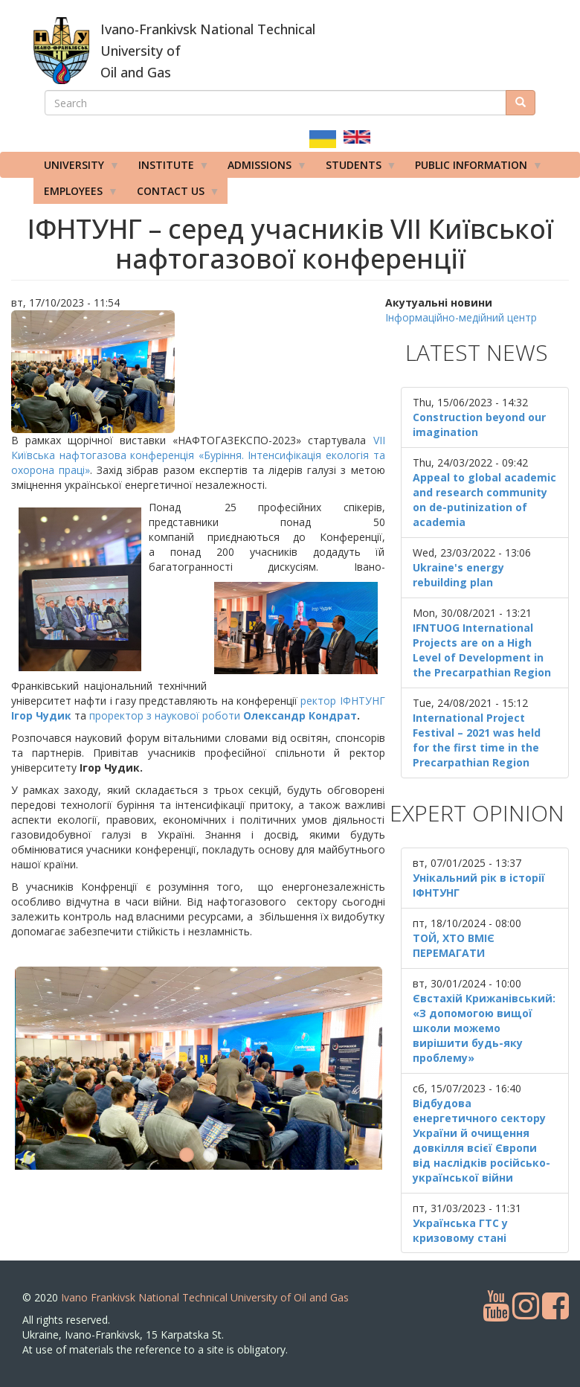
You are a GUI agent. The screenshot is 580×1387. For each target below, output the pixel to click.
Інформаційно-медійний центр (461, 317)
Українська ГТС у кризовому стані (460, 1230)
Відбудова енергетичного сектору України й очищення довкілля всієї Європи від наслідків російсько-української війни (481, 1140)
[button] (198, 371)
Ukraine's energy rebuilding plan (458, 574)
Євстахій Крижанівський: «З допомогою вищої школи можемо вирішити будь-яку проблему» (484, 1028)
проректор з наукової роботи (223, 715)
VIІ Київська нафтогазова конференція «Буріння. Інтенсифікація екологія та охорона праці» (198, 455)
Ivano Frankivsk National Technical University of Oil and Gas (205, 1297)
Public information (474, 168)
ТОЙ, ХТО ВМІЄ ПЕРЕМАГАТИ (453, 945)
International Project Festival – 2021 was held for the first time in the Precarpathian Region (477, 740)
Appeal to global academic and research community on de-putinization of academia (484, 499)
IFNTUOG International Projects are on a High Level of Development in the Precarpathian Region (482, 650)
